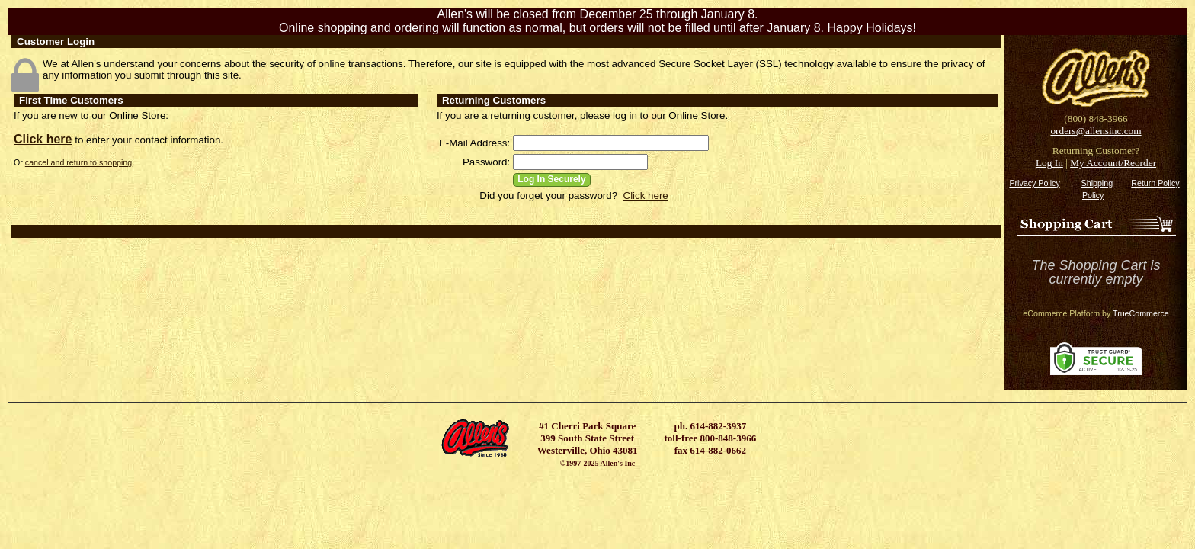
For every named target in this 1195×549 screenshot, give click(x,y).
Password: (486, 162)
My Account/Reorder (1113, 163)
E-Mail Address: (474, 143)
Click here (43, 139)
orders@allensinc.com (1095, 130)
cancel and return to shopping (78, 162)
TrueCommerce (1141, 313)
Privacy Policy (1034, 183)
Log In (1049, 163)
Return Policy (1155, 183)
